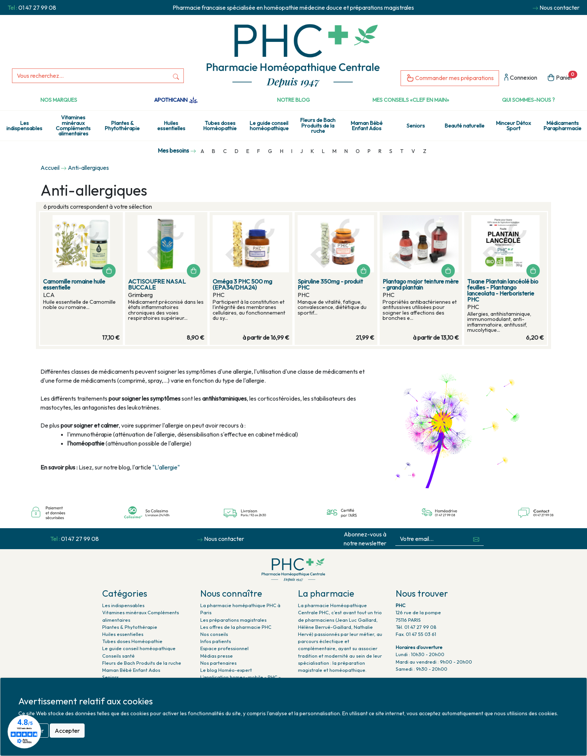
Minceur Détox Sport (513, 126)
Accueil (50, 167)
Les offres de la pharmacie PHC (235, 627)
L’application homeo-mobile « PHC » (240, 677)
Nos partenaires (218, 663)
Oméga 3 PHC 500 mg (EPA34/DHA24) (242, 284)
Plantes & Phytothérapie (122, 126)
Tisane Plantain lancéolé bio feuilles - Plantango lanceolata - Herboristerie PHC (502, 290)
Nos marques (58, 100)
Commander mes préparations (450, 78)
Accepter (67, 730)
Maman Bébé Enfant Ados (367, 126)
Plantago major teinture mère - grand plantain (421, 284)
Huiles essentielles (171, 126)
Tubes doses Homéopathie (220, 126)
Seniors (416, 125)
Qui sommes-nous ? (528, 100)
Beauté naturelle (464, 125)
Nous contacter (559, 7)
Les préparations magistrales (233, 620)
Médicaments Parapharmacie (562, 126)
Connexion (521, 78)
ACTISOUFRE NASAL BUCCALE (157, 284)
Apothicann (176, 100)
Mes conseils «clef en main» (410, 100)
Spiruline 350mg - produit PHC (330, 284)
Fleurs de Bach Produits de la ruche (317, 125)
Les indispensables (24, 126)
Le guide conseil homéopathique (269, 126)
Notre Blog (293, 100)
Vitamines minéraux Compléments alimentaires (73, 125)
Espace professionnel (224, 648)
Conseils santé (118, 656)
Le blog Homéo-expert (226, 670)
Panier (562, 77)
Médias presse (216, 656)
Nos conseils (214, 634)
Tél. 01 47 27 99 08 (416, 627)
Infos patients (215, 641)
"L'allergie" (166, 467)
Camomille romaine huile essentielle (74, 284)
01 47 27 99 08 (37, 7)
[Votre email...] (432, 539)
